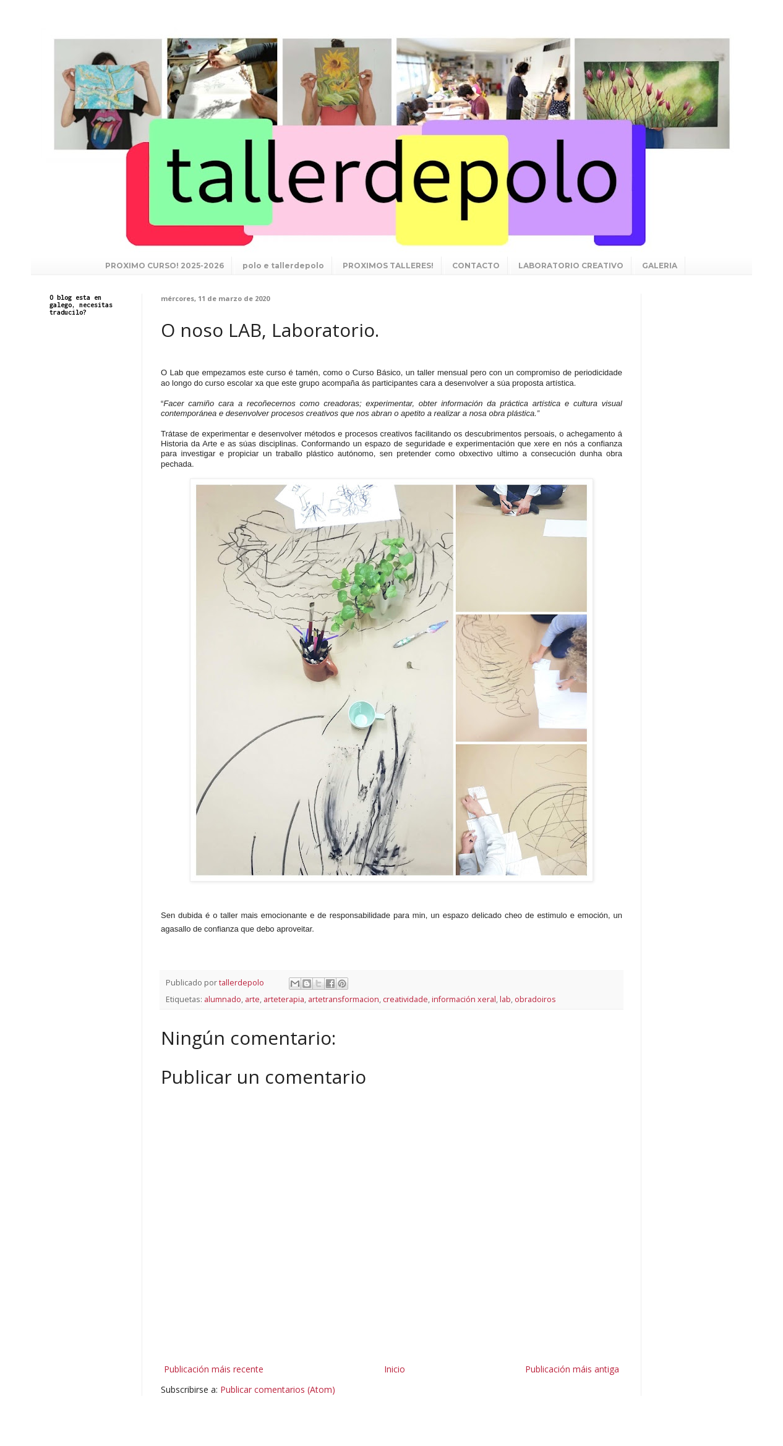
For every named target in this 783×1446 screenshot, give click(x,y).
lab (505, 999)
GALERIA (659, 265)
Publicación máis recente (213, 1369)
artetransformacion (343, 999)
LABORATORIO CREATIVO (570, 265)
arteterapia (283, 999)
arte (252, 999)
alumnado (222, 999)
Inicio (394, 1369)
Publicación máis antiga (572, 1369)
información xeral (464, 999)
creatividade (405, 999)
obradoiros (535, 999)
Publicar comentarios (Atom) (277, 1389)
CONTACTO (476, 265)
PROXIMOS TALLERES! (388, 265)
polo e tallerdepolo (283, 265)
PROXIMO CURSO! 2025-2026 (164, 265)
